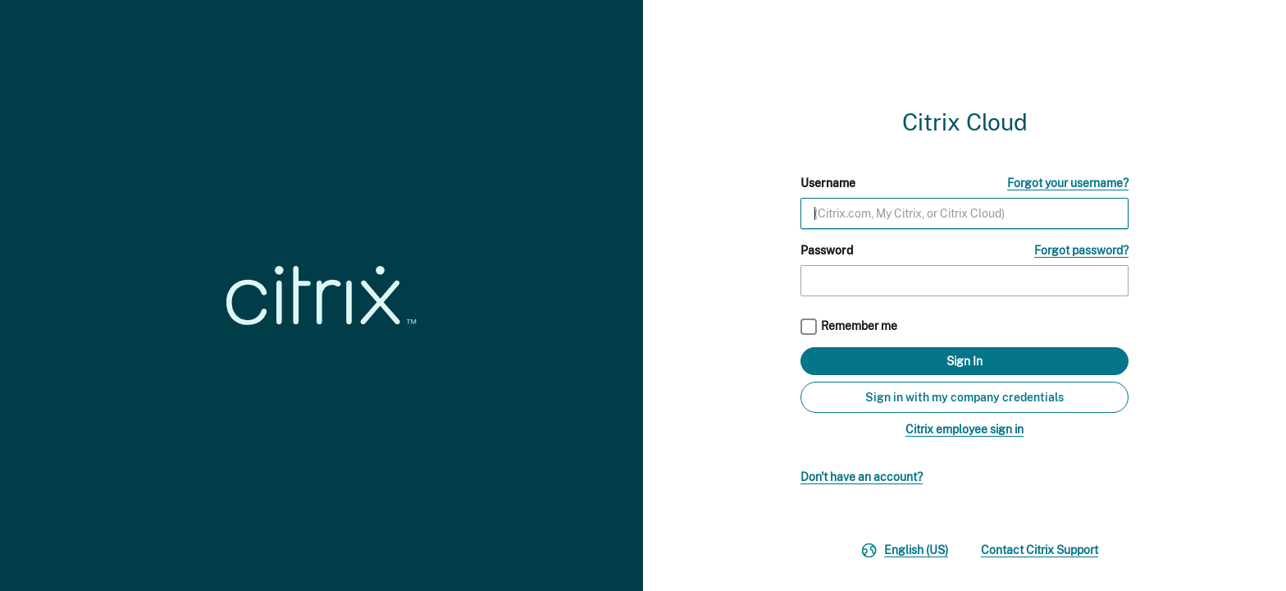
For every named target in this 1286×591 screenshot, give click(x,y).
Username (827, 183)
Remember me (859, 325)
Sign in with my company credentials (964, 397)
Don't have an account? (861, 476)
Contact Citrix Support (1039, 550)
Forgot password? (1081, 250)
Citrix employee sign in (964, 429)
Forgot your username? (1068, 183)
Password (826, 250)
